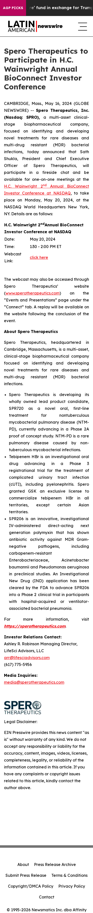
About (23, 864)
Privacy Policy (71, 886)
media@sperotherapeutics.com (34, 682)
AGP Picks (13, 8)
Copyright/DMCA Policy (30, 886)
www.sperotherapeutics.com (32, 293)
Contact (46, 897)
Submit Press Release (25, 875)
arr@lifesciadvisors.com (27, 657)
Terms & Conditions (69, 875)
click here (39, 257)
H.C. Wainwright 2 (23, 186)
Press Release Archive (55, 864)
